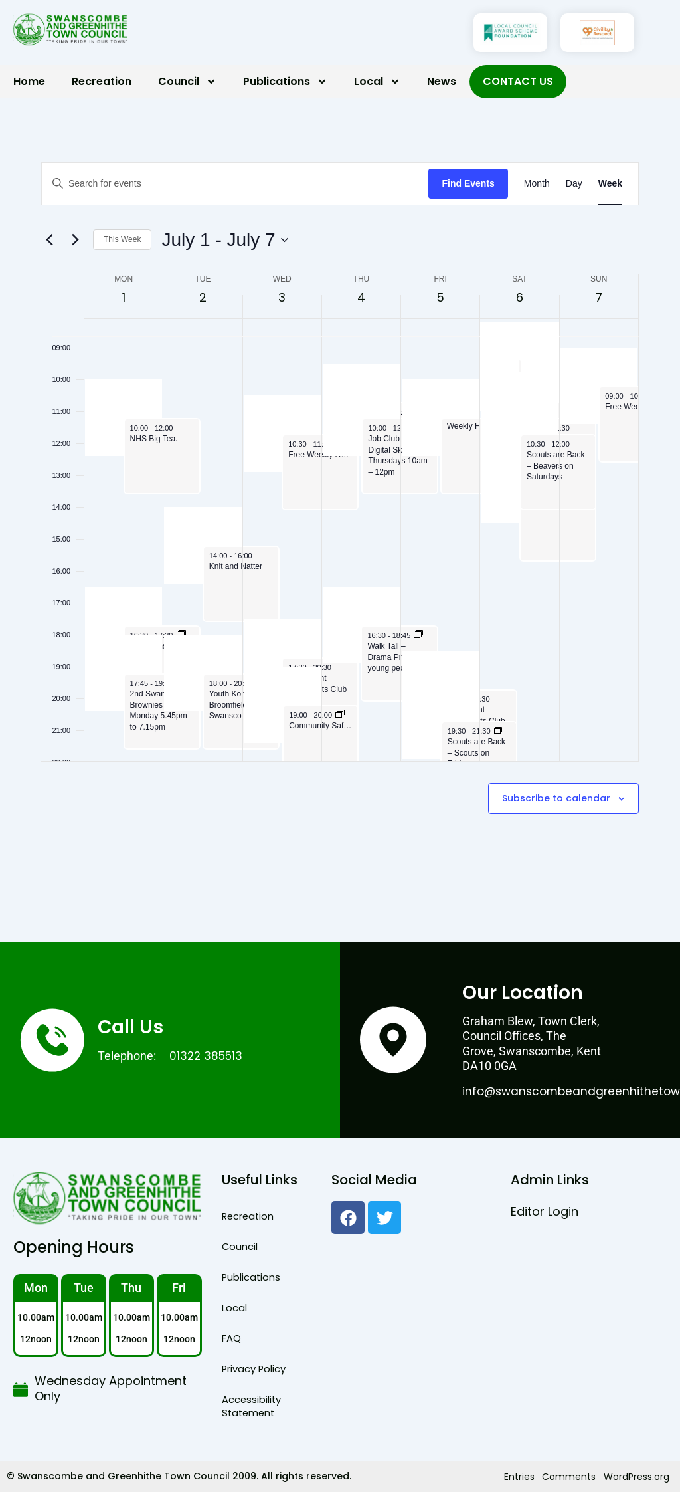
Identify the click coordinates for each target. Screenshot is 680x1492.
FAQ (231, 1338)
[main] (340, 520)
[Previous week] (49, 240)
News (441, 81)
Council (187, 82)
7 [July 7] (598, 297)
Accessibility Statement (250, 1406)
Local (377, 82)
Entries (525, 1476)
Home (29, 81)
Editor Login (544, 1211)
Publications (285, 82)
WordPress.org (638, 1476)
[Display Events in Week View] (610, 184)
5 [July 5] (440, 297)
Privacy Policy (253, 1369)
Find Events (468, 183)
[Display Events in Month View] (537, 184)
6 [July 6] (519, 297)
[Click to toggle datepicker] (224, 240)
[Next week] (75, 240)
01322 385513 (207, 1055)
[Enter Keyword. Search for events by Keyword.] (235, 184)
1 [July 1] (124, 297)
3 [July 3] (282, 297)
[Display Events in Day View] (574, 184)
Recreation (101, 81)
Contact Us (518, 81)
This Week (122, 239)
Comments (573, 1476)
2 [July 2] (203, 297)
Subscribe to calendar (556, 798)
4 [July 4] (361, 297)
